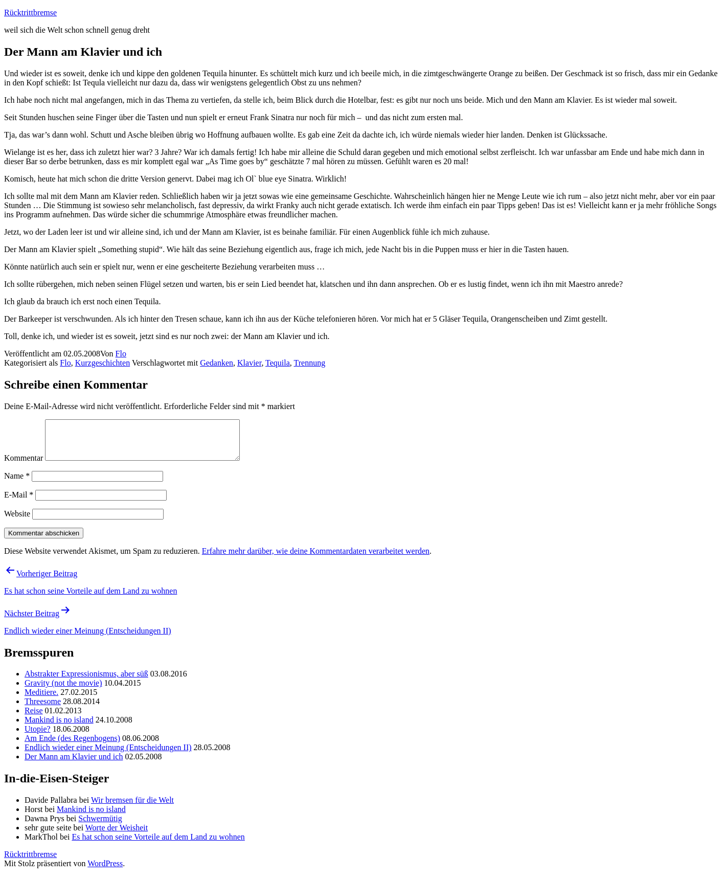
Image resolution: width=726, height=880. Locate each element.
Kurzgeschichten (102, 362)
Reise (34, 718)
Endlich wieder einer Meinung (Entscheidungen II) (108, 755)
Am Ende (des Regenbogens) (72, 745)
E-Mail (18, 502)
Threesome (43, 709)
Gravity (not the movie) (63, 690)
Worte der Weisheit (116, 835)
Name (17, 483)
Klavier (249, 362)
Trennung (310, 362)
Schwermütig (100, 826)
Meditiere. (41, 699)
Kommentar (23, 465)
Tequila (277, 362)
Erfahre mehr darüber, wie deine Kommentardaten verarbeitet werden (315, 558)
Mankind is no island (59, 727)
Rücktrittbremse (30, 12)
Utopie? (38, 736)
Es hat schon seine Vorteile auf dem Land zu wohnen (158, 844)
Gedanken (216, 362)
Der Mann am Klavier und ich (74, 764)
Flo (121, 353)
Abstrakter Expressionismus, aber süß (86, 681)
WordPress (105, 871)
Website (17, 521)
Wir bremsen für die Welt (132, 807)
